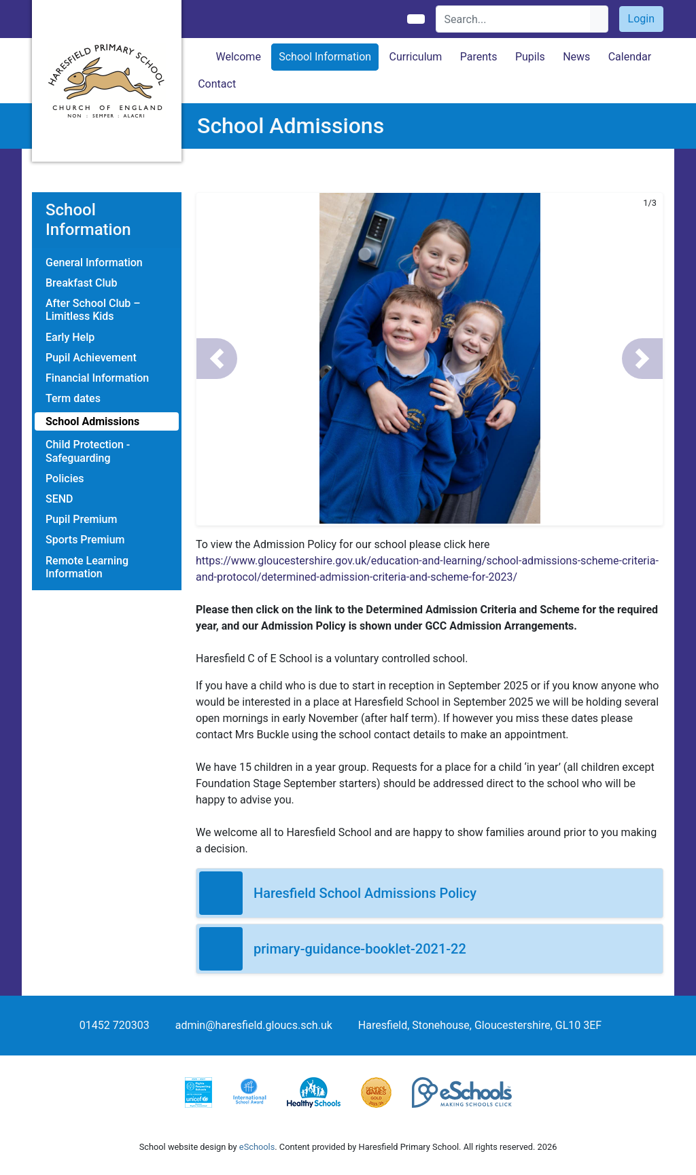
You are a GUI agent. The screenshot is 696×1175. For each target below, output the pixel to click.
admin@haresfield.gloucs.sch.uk (253, 1025)
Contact (217, 83)
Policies (65, 478)
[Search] (513, 19)
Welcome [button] (238, 56)
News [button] (576, 56)
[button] (216, 358)
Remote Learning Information (87, 567)
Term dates (73, 398)
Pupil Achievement (91, 357)
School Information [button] (325, 56)
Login (641, 18)
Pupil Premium (81, 519)
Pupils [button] (530, 56)
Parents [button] (479, 56)
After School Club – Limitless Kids (93, 310)
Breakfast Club (81, 282)
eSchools (257, 1147)
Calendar (629, 56)
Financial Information (97, 378)
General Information (94, 262)
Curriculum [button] (415, 56)
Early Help (70, 337)
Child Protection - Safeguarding (88, 451)
